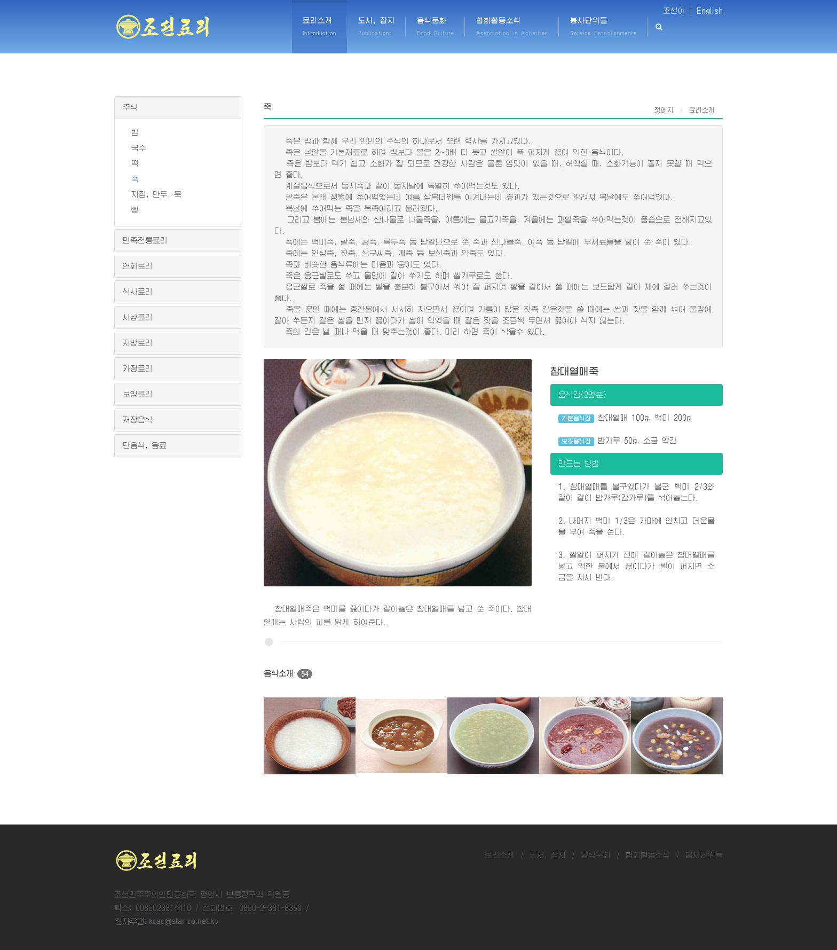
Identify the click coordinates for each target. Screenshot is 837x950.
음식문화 (596, 855)
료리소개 (500, 855)
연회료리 (138, 266)
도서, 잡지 (548, 855)
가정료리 (138, 368)
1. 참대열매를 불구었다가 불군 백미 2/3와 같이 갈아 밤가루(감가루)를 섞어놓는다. (636, 492)
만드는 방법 (578, 463)
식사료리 (138, 291)
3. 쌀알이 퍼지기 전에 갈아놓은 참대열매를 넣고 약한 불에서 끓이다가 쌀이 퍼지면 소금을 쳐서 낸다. (636, 566)
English (710, 10)
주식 (130, 107)
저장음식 (138, 419)
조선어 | (678, 10)
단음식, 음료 (145, 445)
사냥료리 (138, 317)
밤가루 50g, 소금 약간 (617, 441)
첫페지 (664, 110)
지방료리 (138, 343)
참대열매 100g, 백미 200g (624, 418)
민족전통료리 (145, 240)
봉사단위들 (704, 855)
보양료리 (138, 394)
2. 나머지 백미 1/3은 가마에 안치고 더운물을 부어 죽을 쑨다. (636, 526)
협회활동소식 (648, 855)
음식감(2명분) (582, 394)
